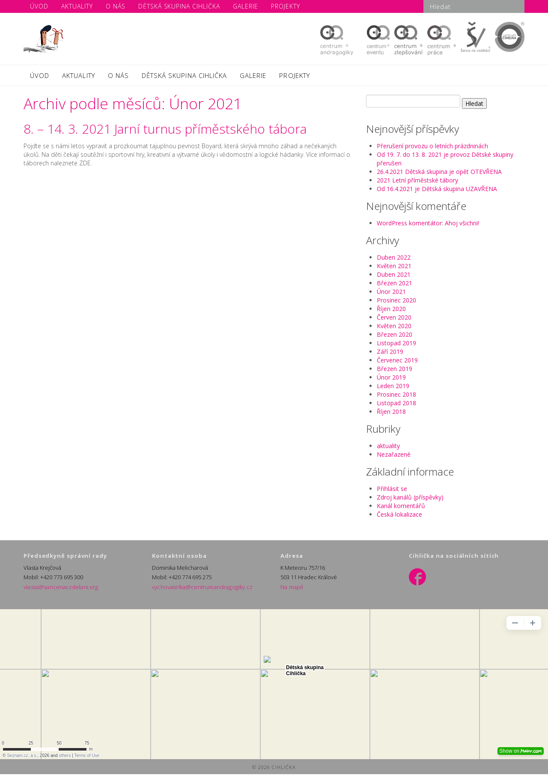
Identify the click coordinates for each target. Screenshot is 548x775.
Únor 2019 (391, 378)
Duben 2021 (394, 275)
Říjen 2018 (391, 412)
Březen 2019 (394, 369)
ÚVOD (39, 76)
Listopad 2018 (396, 404)
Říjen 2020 (391, 309)
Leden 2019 (393, 387)
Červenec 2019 (397, 361)
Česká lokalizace (399, 515)
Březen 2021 (394, 284)
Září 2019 (390, 352)
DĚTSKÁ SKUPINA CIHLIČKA (184, 76)
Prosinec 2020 (396, 301)
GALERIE (253, 76)
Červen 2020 (394, 318)
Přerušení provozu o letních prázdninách (432, 147)
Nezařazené (394, 455)
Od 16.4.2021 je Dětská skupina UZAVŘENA (437, 190)
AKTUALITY (78, 76)
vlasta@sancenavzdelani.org (59, 588)
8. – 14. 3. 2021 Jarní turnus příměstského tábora (165, 129)
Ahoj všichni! (462, 224)
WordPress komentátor (409, 224)
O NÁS (118, 76)
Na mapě (291, 588)
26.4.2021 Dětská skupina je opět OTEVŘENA (439, 172)
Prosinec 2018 (396, 395)
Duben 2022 (394, 258)
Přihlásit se (392, 489)
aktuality (388, 447)
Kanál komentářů (401, 507)
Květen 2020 (394, 327)
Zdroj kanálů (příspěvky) (410, 498)
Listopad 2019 (396, 344)
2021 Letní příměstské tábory (417, 181)
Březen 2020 (394, 335)
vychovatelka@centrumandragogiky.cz (200, 588)
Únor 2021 (391, 292)
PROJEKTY (294, 76)
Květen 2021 (394, 267)
